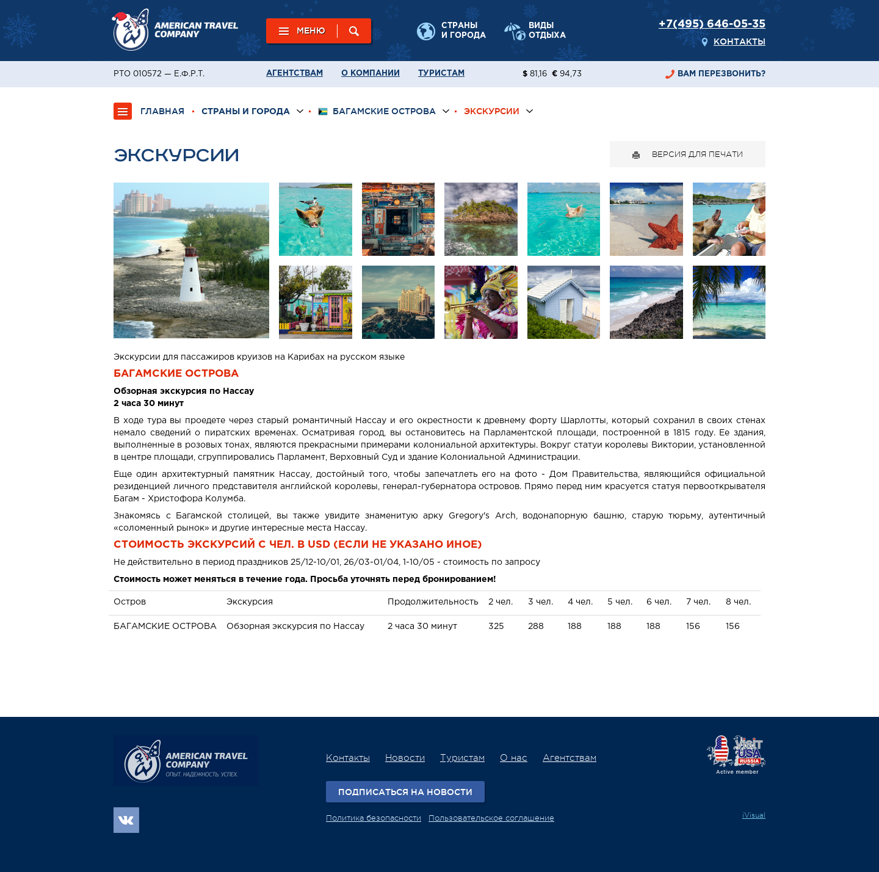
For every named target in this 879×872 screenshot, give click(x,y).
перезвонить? (721, 74)
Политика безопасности (373, 818)
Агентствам (294, 73)
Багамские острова (377, 111)
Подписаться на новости (405, 792)
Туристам (441, 73)
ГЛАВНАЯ (162, 111)
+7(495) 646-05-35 (712, 24)
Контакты (739, 41)
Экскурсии (491, 111)
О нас (513, 758)
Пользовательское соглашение (491, 818)
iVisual (753, 815)
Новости (405, 758)
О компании (370, 73)
